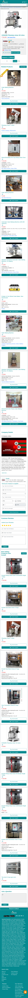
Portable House (16, 928)
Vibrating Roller (5, 921)
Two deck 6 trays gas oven (9, 877)
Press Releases (14, 971)
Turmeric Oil (19, 964)
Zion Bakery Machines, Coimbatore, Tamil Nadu (12, 421)
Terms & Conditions (6, 987)
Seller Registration (19, 986)
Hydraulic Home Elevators (11, 925)
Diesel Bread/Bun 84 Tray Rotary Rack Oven (14, 157)
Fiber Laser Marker (9, 944)
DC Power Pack (9, 936)
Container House (13, 935)
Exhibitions (4, 979)
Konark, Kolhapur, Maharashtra (9, 130)
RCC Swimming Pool (14, 958)
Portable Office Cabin (14, 932)
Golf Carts (11, 960)
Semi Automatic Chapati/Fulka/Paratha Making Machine (13, 955)
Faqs (3, 980)
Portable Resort (18, 929)
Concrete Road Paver (21, 963)
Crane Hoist (22, 940)
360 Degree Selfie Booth (11, 963)
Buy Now (15, 61)
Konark (10, 40)
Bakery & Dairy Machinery (8, 7)
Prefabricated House (21, 933)
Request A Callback (14, 908)
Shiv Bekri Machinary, (6, 197)
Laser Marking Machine (15, 919)
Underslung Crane (9, 940)
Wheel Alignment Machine (18, 953)
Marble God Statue (5, 945)
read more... (4, 472)
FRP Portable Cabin (12, 931)
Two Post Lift (10, 953)
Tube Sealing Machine (13, 921)
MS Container (20, 931)
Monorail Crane (5, 941)
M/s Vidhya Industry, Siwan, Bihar (9, 168)
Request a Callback (8, 57)
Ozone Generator (21, 962)
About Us (4, 971)
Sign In (24, 2)
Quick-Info (4, 977)
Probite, (3, 308)
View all (24, 553)
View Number (6, 52)
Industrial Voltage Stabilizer (11, 939)
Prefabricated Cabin (6, 932)
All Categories (14, 974)
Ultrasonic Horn (19, 947)
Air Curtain (12, 945)
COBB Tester (11, 941)
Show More (23, 66)
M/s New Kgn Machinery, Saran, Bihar (10, 272)
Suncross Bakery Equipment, (8, 381)
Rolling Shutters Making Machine (16, 952)
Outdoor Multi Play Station (10, 920)
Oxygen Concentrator (12, 962)
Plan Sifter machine (11, 947)
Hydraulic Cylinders (17, 936)
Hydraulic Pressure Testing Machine (9, 943)
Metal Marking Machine (18, 944)
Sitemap (3, 973)
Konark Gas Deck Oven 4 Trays (10, 607)
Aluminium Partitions (10, 923)
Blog (3, 976)
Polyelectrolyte (16, 966)
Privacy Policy (5, 989)
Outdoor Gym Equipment (14, 959)
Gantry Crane (17, 940)
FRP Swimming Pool (16, 956)
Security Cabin (9, 928)
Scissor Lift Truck (12, 927)
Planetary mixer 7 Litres (8, 125)
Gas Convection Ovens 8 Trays (10, 705)
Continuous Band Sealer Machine (14, 949)
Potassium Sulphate (12, 964)
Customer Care (5, 974)
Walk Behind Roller (20, 920)
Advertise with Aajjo (19, 987)
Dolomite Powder (9, 966)
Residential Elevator (21, 925)
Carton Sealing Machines (15, 924)
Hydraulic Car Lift (5, 927)
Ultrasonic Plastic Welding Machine (14, 948)
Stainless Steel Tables (18, 923)
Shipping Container (5, 935)
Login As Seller (18, 996)
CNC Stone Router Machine (12, 937)
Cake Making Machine (17, 7)
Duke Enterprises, (6, 98)
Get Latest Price (11, 37)
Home (2, 7)
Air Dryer (7, 952)
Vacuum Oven (20, 935)
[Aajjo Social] (16, 915)
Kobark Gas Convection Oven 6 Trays (12, 839)
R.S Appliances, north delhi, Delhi (9, 235)
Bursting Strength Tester (19, 941)
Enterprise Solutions (19, 995)
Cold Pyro (4, 963)
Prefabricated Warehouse (11, 933)
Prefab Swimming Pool (6, 956)
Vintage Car (16, 960)
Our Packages (18, 989)
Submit (5, 546)
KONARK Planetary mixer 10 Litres (11, 743)
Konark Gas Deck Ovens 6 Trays (10, 669)
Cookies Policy (5, 986)
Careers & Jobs (14, 973)
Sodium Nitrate (5, 964)
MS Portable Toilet (11, 929)
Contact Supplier (15, 52)
